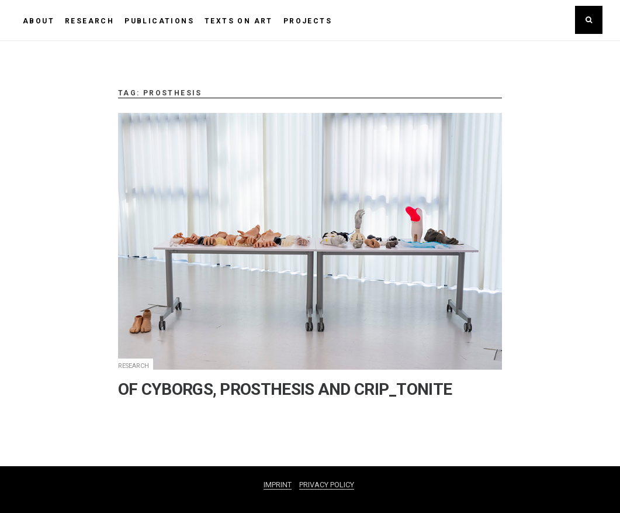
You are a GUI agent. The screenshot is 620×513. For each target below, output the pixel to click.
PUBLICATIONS (159, 21)
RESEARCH (89, 21)
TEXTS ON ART (239, 21)
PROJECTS (307, 21)
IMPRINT (278, 484)
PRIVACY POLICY (326, 484)
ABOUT (38, 21)
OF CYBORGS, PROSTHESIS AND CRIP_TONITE (285, 389)
